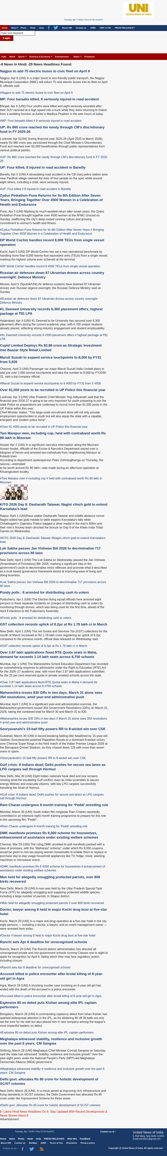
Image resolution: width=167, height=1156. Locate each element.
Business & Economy (39, 57)
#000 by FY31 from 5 (80, 383)
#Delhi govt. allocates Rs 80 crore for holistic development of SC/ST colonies (50, 1105)
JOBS (93, 28)
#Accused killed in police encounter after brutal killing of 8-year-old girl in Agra (50, 996)
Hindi (32, 28)
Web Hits (72, 1139)
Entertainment (62, 57)
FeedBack (85, 1139)
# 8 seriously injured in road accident (57, 120)
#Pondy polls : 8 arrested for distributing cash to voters (35, 617)
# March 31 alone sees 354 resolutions (81, 718)
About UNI (67, 28)
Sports (21, 57)
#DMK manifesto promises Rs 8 (21, 866)
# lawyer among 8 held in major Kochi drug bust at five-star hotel (53, 935)
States (76, 57)
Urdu (41, 28)
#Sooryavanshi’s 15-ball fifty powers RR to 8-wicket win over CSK (43, 758)
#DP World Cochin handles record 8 (23, 266)
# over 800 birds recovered (86, 903)
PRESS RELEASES (124, 28)
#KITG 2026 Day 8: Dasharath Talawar (25, 538)
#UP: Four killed (10, 189)
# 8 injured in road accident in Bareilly (46, 189)
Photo (23, 28)
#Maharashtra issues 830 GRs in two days (28, 718)
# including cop (36, 478)
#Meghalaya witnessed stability (20, 1068)
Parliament (89, 57)
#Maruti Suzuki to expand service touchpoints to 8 (32, 383)
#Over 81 (6, 426)
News (14, 28)
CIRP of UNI (105, 28)
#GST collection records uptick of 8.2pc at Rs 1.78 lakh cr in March (43, 645)
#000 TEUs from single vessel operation (74, 266)
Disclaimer (71, 1143)
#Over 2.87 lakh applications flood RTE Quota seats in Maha (39, 682)
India (3, 57)
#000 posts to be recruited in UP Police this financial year (50, 426)
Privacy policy (87, 1143)
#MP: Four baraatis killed (16, 120)
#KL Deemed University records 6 (22, 335)
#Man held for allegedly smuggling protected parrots (34, 903)
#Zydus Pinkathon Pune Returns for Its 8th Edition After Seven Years (45, 229)
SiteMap (33, 1143)
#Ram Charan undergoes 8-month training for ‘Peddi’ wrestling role (43, 826)
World (12, 57)
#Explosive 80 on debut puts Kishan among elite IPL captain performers (47, 1032)
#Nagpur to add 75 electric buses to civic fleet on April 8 (36, 92)
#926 (97, 383)
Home (5, 28)
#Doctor (5, 935)
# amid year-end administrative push (24, 722)
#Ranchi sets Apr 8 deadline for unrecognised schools (35, 967)
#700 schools (53, 686)
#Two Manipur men (12, 478)
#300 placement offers (59, 335)
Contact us (81, 28)
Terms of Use (56, 1143)
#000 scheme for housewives (61, 866)
